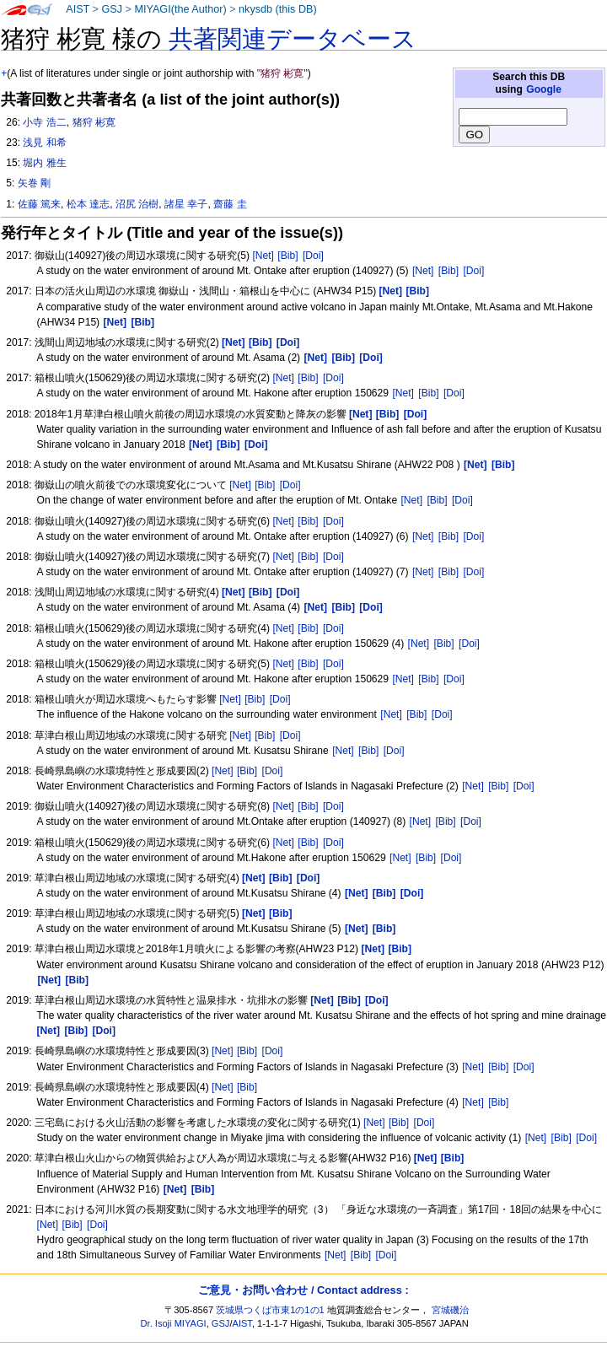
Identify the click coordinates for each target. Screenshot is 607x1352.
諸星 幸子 (185, 204)
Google (543, 89)
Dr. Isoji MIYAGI (174, 1323)
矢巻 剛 (34, 183)
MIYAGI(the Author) (180, 9)
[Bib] (287, 255)
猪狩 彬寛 (94, 122)
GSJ (111, 9)
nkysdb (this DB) (278, 9)
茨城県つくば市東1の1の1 (270, 1310)
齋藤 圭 (229, 204)
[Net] (263, 255)
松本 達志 (88, 204)
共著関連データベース (292, 38)
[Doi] (313, 255)
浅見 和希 (44, 142)
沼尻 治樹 (136, 204)
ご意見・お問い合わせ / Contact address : (303, 1290)
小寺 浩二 (44, 122)
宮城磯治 (450, 1310)
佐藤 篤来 (39, 204)
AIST (77, 9)
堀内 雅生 (44, 163)
